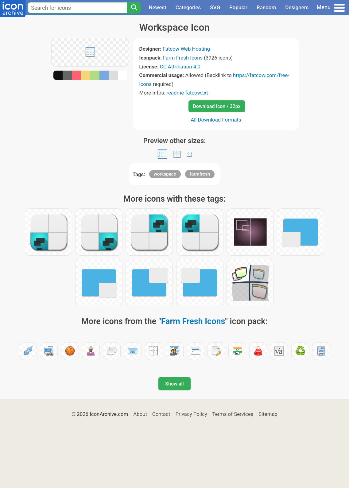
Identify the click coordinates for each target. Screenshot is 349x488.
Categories (188, 7)
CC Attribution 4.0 (180, 67)
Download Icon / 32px (216, 106)
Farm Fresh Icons (183, 58)
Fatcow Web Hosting (186, 49)
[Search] (134, 8)
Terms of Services (232, 414)
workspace (165, 174)
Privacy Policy (191, 414)
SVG (215, 7)
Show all (174, 384)
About (140, 414)
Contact (161, 414)
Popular (238, 7)
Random (266, 7)
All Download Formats (216, 120)
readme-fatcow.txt (187, 93)
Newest (157, 7)
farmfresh (200, 174)
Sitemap (267, 414)
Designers (296, 7)
